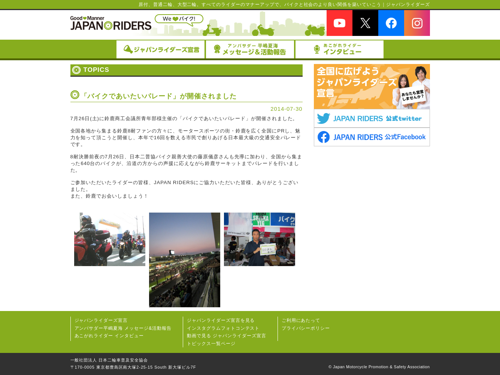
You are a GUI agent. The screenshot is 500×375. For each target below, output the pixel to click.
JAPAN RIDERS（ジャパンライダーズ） (110, 22)
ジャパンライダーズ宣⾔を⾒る (221, 320)
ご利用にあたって (301, 320)
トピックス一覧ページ (211, 343)
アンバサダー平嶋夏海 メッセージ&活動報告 (123, 328)
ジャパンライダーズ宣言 (101, 320)
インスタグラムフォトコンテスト (223, 328)
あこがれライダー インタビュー (109, 335)
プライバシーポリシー (306, 328)
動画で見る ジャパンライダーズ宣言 (226, 335)
